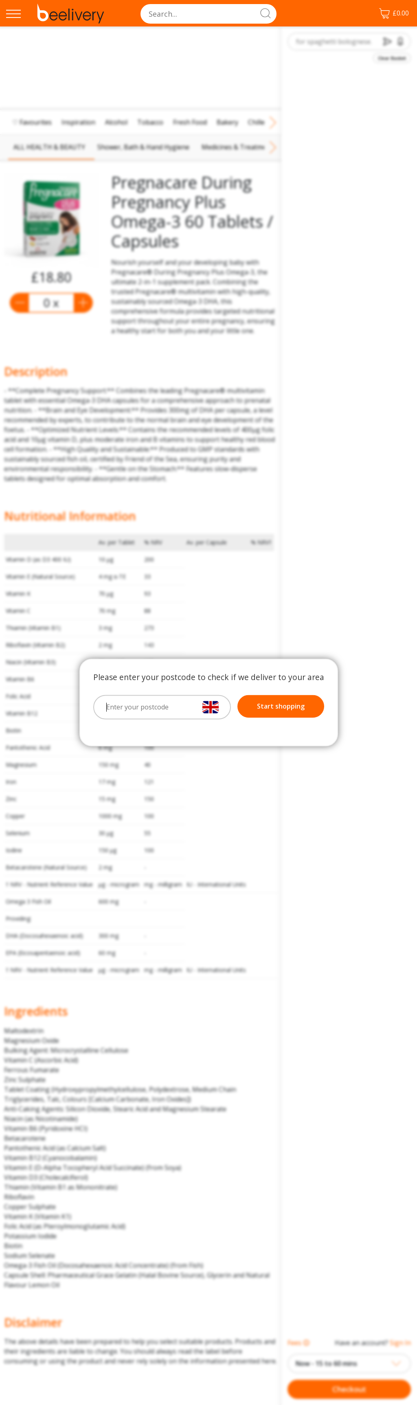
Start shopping (281, 706)
